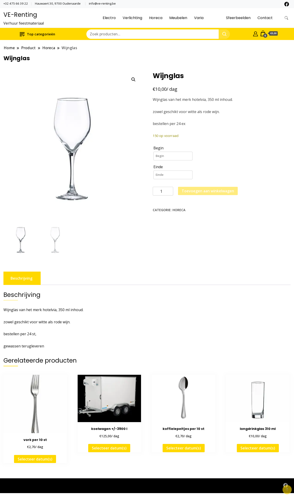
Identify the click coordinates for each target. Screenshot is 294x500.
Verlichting (132, 17)
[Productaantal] (163, 191)
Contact (265, 17)
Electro (109, 17)
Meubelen (178, 17)
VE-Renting (20, 15)
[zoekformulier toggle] (286, 18)
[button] (133, 79)
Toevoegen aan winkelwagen (208, 190)
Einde (158, 166)
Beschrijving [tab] (21, 278)
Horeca (155, 17)
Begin (158, 148)
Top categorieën (37, 33)
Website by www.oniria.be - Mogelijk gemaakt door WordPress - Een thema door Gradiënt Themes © (91, 485)
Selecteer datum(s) (35, 458)
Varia (199, 17)
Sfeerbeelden (238, 17)
